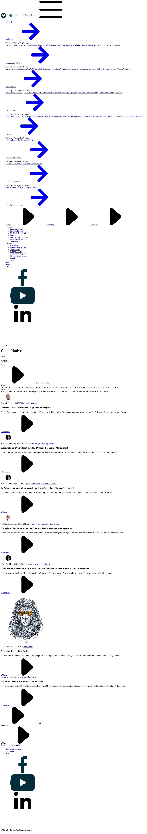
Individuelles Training (31, 205)
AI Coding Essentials (13, 164)
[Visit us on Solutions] (9, 227)
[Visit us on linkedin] (23, 321)
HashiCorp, (5, 677)
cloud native (46, 564)
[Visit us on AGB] (7, 753)
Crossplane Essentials (13, 187)
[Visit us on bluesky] (23, 339)
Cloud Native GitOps (106, 93)
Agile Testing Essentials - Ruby (85, 116)
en (6, 345)
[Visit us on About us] (9, 264)
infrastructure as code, (33, 564)
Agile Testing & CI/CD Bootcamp (109, 116)
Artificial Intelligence (31, 158)
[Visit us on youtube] (23, 304)
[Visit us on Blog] (7, 262)
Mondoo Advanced (27, 140)
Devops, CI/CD (29, 110)
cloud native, (26, 403)
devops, (38, 443)
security (52, 443)
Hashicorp (27, 39)
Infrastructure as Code (18, 248)
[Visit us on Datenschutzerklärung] (14, 749)
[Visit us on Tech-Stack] (10, 243)
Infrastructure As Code (31, 63)
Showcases (111, 225)
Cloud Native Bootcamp (14, 93)
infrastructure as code (49, 484)
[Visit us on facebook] (23, 286)
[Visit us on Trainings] (9, 21)
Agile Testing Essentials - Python (61, 116)
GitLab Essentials (28, 116)
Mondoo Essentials (13, 140)
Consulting (116, 45)
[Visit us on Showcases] (10, 260)
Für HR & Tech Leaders (19, 233)
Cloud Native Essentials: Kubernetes (37, 93)
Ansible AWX (24, 69)
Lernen (26, 225)
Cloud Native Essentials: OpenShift (64, 93)
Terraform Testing (78, 45)
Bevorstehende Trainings (19, 237)
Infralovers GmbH (13, 745)
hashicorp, (45, 443)
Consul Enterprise (105, 45)
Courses (13, 235)
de (6, 343)
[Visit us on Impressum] (10, 751)
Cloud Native (28, 87)
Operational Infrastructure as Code (35, 45)
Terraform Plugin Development (60, 45)
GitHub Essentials (41, 116)
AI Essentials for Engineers (31, 164)
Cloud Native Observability (88, 93)
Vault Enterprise (92, 45)
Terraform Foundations (14, 45)
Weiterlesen (22, 432)
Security (26, 134)
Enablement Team (16, 229)
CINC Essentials (36, 69)
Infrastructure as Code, (18, 677)
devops (34, 403)
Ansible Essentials (12, 69)
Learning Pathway (17, 231)
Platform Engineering (31, 181)
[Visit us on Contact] (8, 266)
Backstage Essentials (29, 187)
